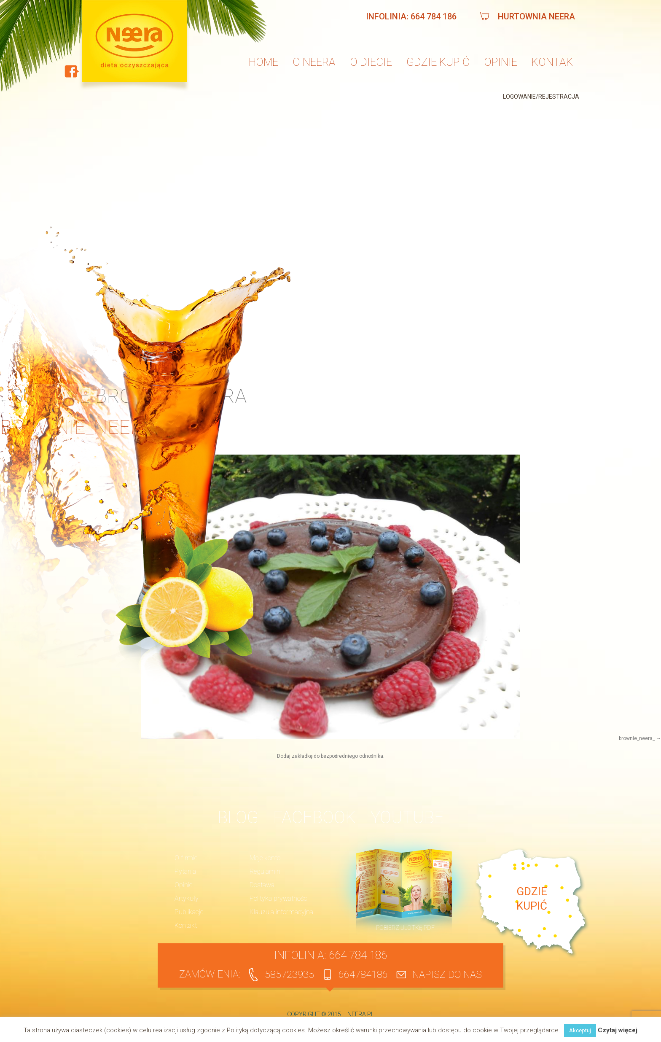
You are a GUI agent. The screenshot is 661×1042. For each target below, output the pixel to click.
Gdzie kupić (438, 62)
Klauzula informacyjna (281, 912)
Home (263, 62)
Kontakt (555, 62)
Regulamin (265, 871)
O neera (314, 62)
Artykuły (187, 898)
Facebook (314, 817)
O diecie (371, 62)
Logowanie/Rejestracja (541, 96)
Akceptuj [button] (580, 1030)
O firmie (186, 858)
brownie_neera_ (637, 738)
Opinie (500, 62)
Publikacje (189, 912)
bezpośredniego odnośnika (352, 756)
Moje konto (265, 858)
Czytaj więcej (617, 1030)
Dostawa (262, 885)
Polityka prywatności (279, 898)
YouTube (407, 817)
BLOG (238, 817)
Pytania (185, 871)
